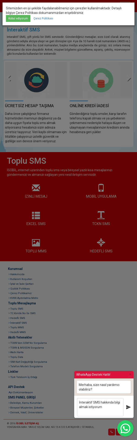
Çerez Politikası (43, 18)
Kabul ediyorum (18, 18)
